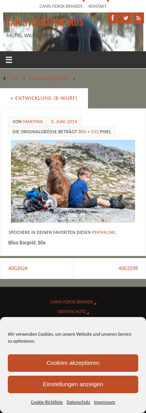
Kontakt (98, 6)
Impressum (104, 402)
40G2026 (18, 268)
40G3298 (128, 268)
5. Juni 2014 (64, 121)
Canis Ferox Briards (60, 6)
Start (14, 78)
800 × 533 (88, 131)
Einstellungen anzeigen (73, 384)
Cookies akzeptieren (73, 362)
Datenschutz (78, 402)
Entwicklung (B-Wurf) (49, 78)
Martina (33, 121)
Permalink (103, 232)
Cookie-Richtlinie (47, 402)
